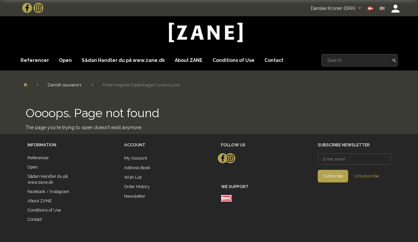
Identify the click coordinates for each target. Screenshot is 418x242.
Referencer (35, 60)
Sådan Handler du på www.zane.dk (123, 60)
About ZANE (189, 60)
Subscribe (333, 175)
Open (65, 60)
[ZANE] (205, 32)
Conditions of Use (233, 60)
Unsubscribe (366, 175)
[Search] (394, 60)
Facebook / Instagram (48, 191)
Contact (273, 60)
